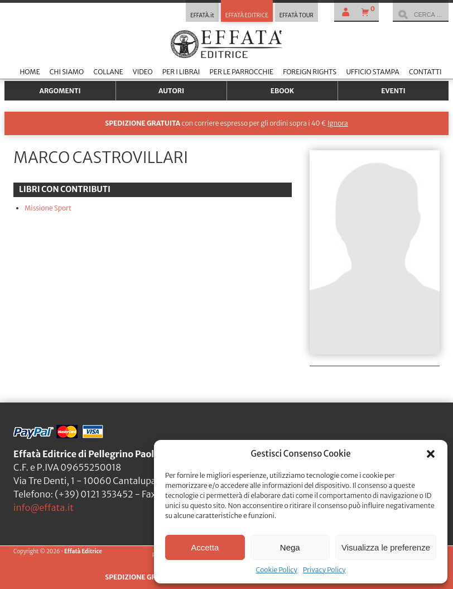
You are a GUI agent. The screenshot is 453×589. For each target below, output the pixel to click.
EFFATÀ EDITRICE (246, 15)
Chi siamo (67, 72)
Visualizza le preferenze (385, 547)
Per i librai (181, 72)
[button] (430, 453)
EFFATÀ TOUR (296, 15)
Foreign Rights (309, 72)
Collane (108, 72)
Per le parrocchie (241, 72)
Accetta (205, 547)
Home (30, 72)
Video (143, 72)
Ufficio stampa (372, 72)
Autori (171, 91)
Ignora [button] (337, 123)
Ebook (282, 91)
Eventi (393, 91)
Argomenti (60, 91)
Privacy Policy (324, 570)
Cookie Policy (276, 570)
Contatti (425, 72)
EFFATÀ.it (202, 15)
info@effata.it (43, 507)
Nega (290, 547)
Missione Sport (48, 208)
